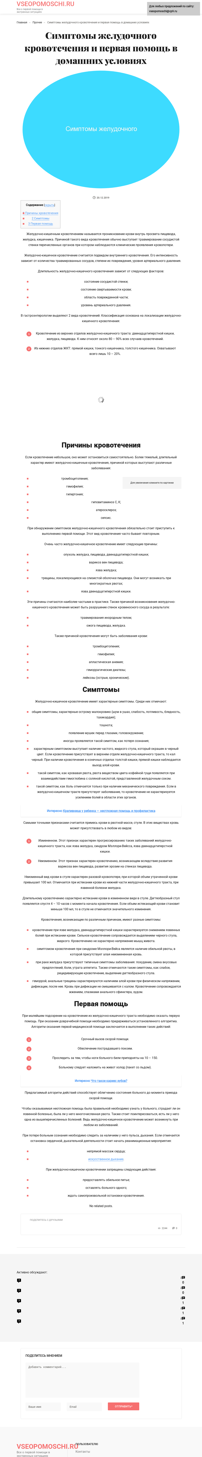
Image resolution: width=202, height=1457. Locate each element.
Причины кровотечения (40, 213)
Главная (22, 22)
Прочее (37, 22)
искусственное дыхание (105, 1159)
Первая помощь (40, 223)
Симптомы (40, 218)
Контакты (83, 1451)
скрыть (49, 205)
